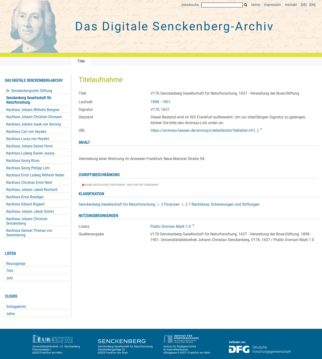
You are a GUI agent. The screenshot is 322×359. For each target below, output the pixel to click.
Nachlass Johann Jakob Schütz (30, 211)
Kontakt (291, 5)
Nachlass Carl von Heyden (26, 131)
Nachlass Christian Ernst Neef (29, 182)
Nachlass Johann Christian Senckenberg (26, 221)
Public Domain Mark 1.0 (170, 226)
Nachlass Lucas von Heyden (27, 138)
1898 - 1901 (161, 102)
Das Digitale (174, 26)
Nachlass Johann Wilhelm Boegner (33, 109)
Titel (9, 270)
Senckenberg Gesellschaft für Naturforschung (28, 100)
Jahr (9, 278)
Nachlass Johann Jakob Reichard (31, 189)
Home (255, 5)
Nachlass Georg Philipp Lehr (28, 168)
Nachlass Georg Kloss (23, 160)
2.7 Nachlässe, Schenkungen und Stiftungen (222, 204)
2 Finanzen (170, 204)
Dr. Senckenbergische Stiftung (29, 90)
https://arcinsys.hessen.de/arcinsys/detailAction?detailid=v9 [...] (204, 130)
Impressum (272, 5)
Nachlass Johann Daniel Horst (29, 146)
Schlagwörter (16, 306)
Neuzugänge (15, 263)
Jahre (10, 313)
